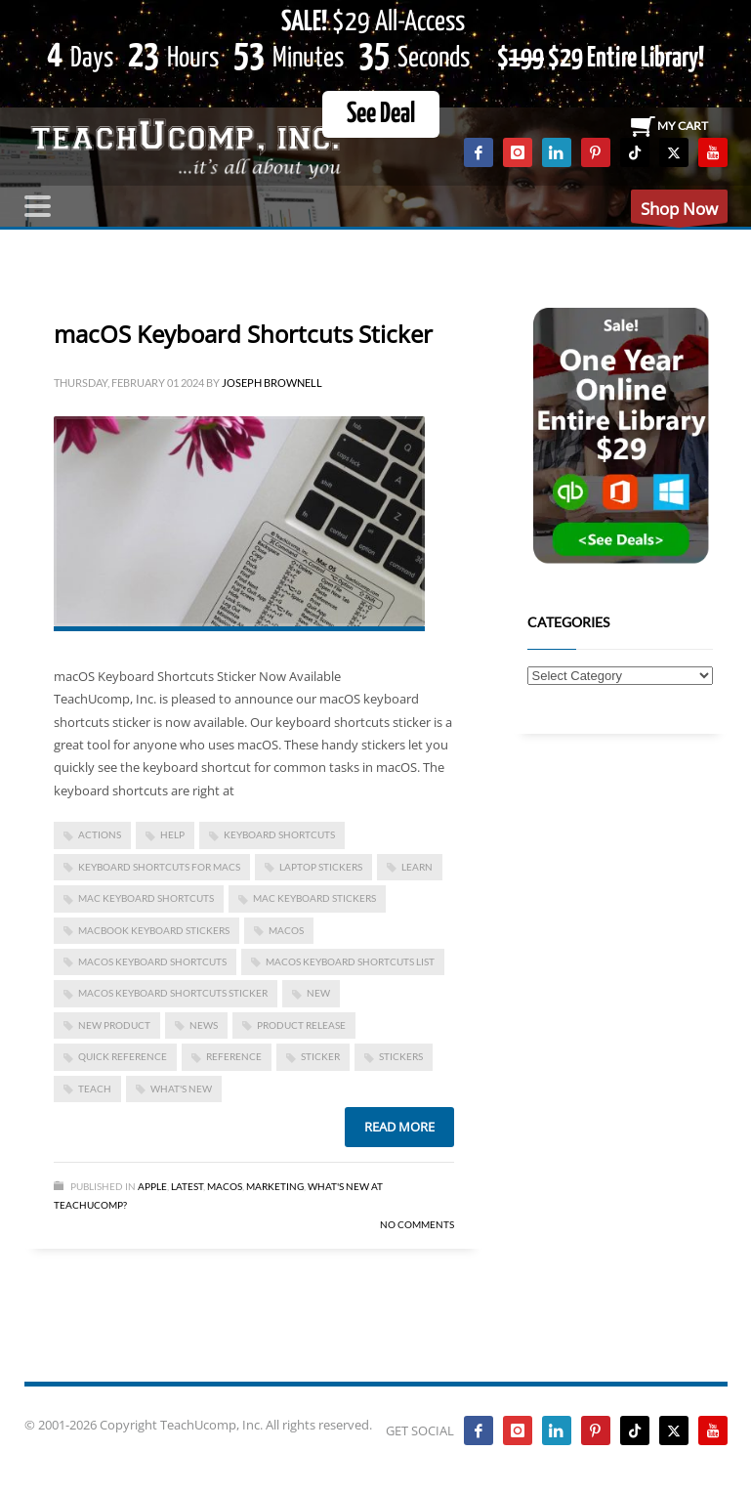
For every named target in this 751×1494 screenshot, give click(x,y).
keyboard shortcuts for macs (159, 867)
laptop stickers (320, 867)
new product (114, 1025)
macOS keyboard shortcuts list (350, 961)
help (172, 834)
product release (301, 1025)
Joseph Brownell (272, 382)
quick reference (122, 1056)
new (318, 993)
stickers (401, 1056)
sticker (320, 1056)
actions (99, 834)
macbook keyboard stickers (153, 930)
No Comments (417, 1224)
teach (94, 1088)
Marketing (275, 1186)
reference (234, 1056)
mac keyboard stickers (314, 898)
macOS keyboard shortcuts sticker (173, 993)
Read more (399, 1126)
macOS (286, 930)
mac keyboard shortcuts (146, 898)
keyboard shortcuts (279, 834)
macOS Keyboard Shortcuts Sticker (243, 334)
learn (417, 867)
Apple (152, 1186)
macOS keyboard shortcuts (152, 961)
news (203, 1025)
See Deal (381, 114)
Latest (187, 1186)
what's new (181, 1088)
